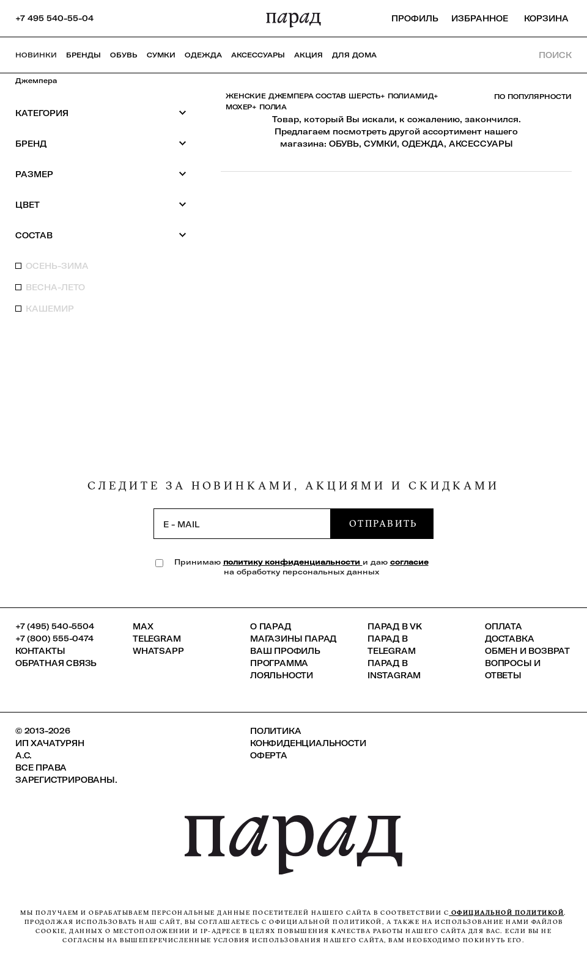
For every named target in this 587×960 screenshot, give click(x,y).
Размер (100, 174)
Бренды (83, 55)
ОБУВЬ (344, 143)
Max (143, 626)
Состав (100, 235)
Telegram (156, 638)
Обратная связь (56, 663)
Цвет (100, 204)
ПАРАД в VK (394, 626)
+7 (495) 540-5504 (54, 626)
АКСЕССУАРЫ (481, 143)
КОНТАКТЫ (40, 651)
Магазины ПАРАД (293, 638)
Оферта (268, 755)
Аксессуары (258, 55)
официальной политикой (506, 913)
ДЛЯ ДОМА (354, 55)
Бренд (100, 143)
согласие (409, 561)
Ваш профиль (285, 651)
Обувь (124, 55)
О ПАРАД (270, 626)
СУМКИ (380, 143)
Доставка (509, 638)
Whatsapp (158, 651)
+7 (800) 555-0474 (54, 638)
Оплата (503, 626)
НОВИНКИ (36, 55)
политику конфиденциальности (293, 561)
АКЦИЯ (308, 55)
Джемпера (36, 80)
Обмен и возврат (527, 651)
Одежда (203, 55)
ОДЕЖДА (423, 143)
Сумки (161, 55)
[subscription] (242, 523)
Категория (100, 113)
